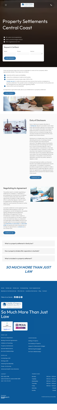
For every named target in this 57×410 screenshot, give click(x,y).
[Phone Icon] (51, 5)
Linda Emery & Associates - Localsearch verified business (7, 333)
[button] (28, 250)
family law (33, 132)
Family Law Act (11, 81)
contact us (21, 233)
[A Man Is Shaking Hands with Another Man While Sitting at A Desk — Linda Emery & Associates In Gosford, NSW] (42, 203)
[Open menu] (6, 5)
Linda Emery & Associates (12, 230)
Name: (5, 51)
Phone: (19, 51)
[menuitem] (3, 294)
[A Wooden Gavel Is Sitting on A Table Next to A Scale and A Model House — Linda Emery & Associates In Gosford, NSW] (15, 135)
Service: (32, 51)
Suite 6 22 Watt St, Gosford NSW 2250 (10, 385)
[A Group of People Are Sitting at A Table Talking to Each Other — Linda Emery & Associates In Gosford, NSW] (28, 106)
